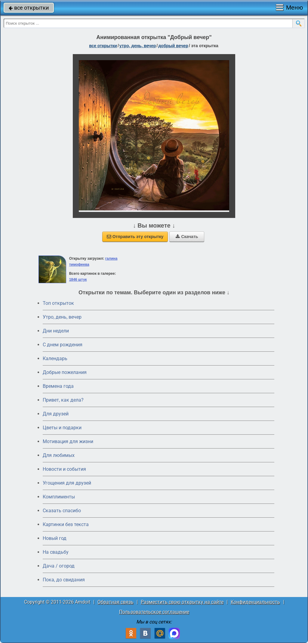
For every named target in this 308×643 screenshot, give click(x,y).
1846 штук (78, 279)
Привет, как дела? (63, 400)
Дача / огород (59, 566)
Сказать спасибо (62, 510)
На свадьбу (56, 552)
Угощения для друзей (67, 483)
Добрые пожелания (65, 372)
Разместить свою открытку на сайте (182, 602)
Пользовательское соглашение (154, 612)
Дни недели (56, 331)
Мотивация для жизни (68, 441)
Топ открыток (58, 303)
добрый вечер (173, 45)
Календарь (55, 358)
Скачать (187, 236)
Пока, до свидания (64, 580)
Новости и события (64, 469)
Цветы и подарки (62, 427)
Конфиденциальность (255, 602)
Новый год (54, 538)
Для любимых (59, 455)
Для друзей (56, 414)
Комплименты (59, 497)
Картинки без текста (66, 524)
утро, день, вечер (137, 45)
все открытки (29, 8)
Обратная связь (115, 602)
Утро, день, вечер (62, 317)
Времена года (58, 386)
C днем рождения (62, 345)
